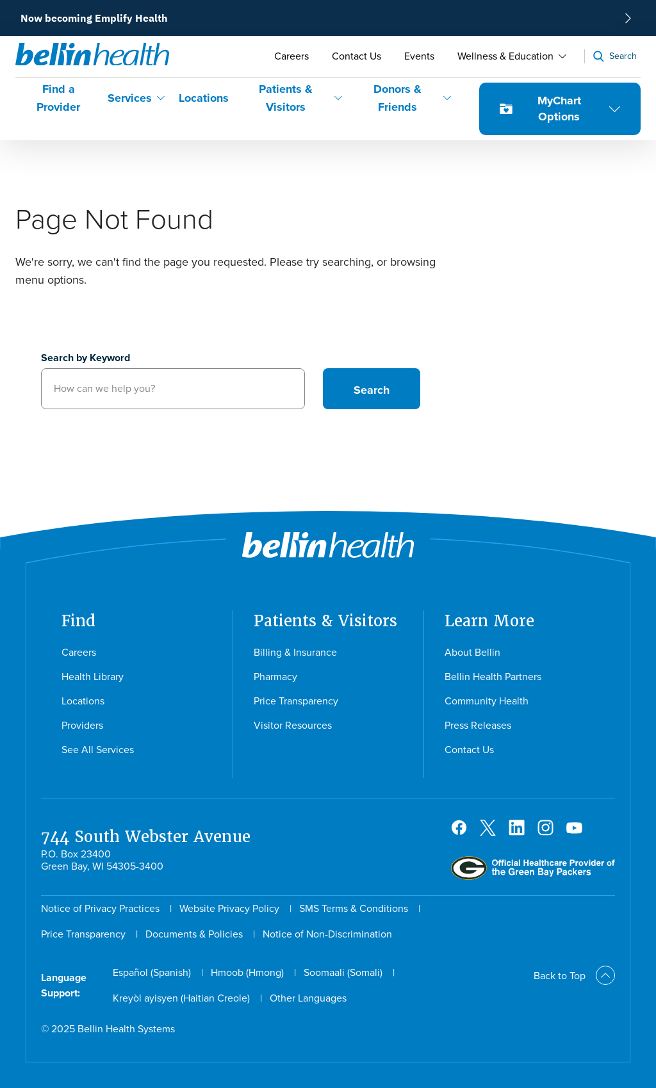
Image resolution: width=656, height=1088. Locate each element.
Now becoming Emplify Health (94, 18)
